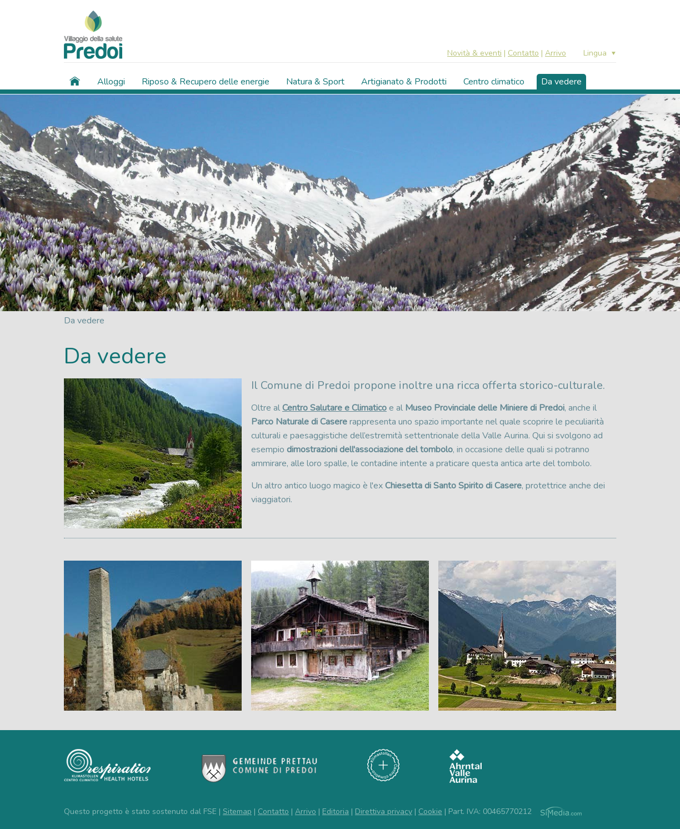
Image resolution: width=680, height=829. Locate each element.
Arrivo (555, 53)
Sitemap (237, 811)
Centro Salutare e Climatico (334, 408)
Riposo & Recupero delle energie (205, 82)
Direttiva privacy (383, 811)
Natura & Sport (315, 82)
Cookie (430, 811)
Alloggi (111, 82)
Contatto (523, 53)
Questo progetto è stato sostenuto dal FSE (140, 811)
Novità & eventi (474, 53)
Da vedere (561, 82)
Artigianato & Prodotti (404, 82)
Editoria (335, 811)
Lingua (595, 53)
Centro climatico (493, 82)
